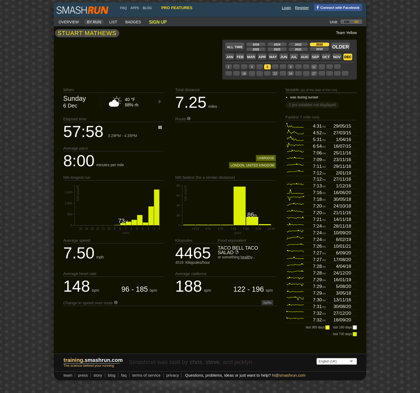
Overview (69, 22)
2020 (319, 44)
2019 (319, 49)
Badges (133, 22)
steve (212, 362)
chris (196, 362)
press (83, 375)
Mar (251, 57)
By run (94, 22)
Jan (229, 57)
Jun (283, 57)
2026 (256, 44)
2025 (256, 49)
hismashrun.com (288, 375)
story (97, 375)
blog (147, 8)
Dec (347, 57)
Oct (325, 57)
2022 (298, 44)
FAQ (123, 8)
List (113, 22)
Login (286, 8)
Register (302, 8)
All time (235, 47)
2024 (277, 44)
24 (290, 74)
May (273, 57)
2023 (277, 49)
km (347, 22)
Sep (315, 57)
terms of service (146, 375)
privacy (172, 375)
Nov (337, 57)
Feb (240, 57)
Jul (294, 57)
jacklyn (243, 362)
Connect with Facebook (336, 7)
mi (356, 22)
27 (314, 74)
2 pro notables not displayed (312, 105)
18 (244, 74)
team (67, 375)
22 (275, 74)
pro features (176, 7)
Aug (305, 57)
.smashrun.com (93, 360)
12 (314, 67)
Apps (134, 8)
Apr (262, 57)
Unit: (334, 22)
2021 (298, 49)
